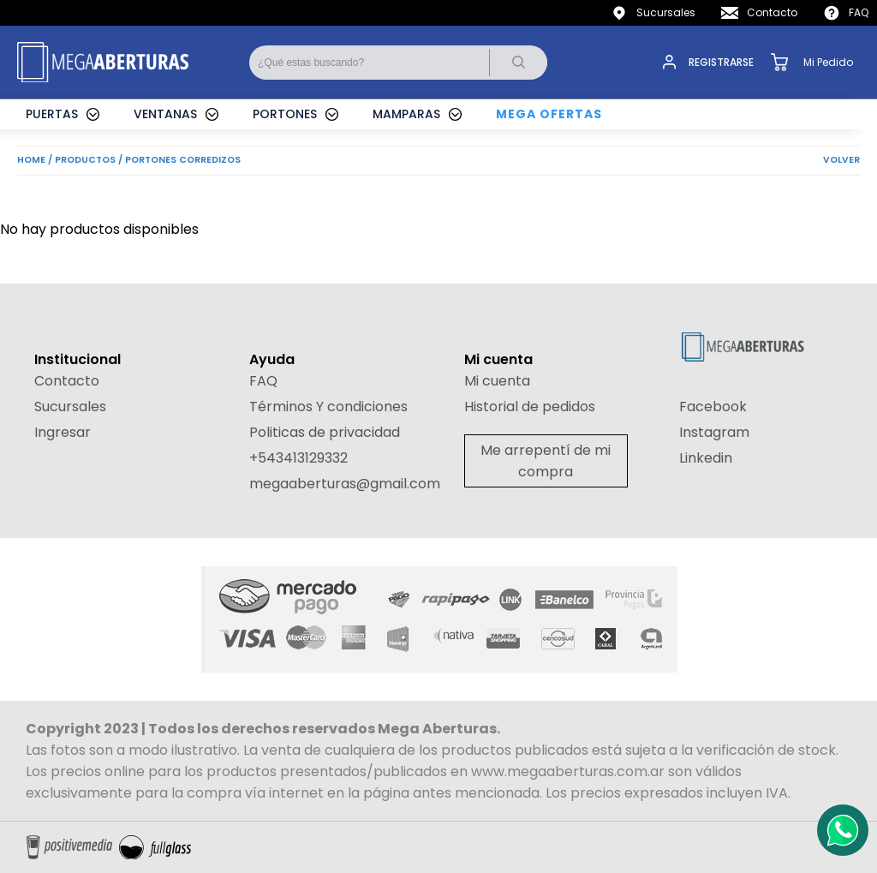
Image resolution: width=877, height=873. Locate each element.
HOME (31, 159)
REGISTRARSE (721, 62)
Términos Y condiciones (328, 406)
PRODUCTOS (85, 159)
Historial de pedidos (529, 406)
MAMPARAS (406, 114)
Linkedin (705, 458)
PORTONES (285, 114)
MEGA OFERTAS (549, 114)
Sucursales (665, 12)
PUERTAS (52, 114)
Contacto (772, 12)
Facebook (713, 406)
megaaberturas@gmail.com (344, 483)
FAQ (858, 12)
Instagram (714, 432)
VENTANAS (165, 114)
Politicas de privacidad (324, 432)
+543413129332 (298, 458)
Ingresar (62, 432)
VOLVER (841, 159)
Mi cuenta (497, 381)
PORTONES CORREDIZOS (183, 159)
